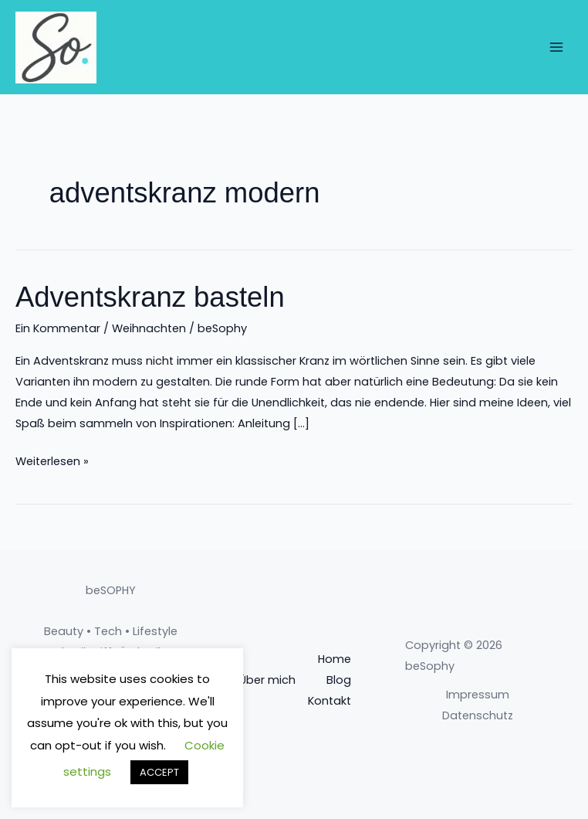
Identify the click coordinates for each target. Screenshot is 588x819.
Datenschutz (477, 715)
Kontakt (329, 701)
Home (334, 659)
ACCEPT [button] (159, 772)
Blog (338, 680)
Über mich (267, 680)
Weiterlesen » (52, 460)
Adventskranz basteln (150, 297)
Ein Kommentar (57, 328)
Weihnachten (149, 328)
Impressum (477, 694)
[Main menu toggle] (556, 47)
